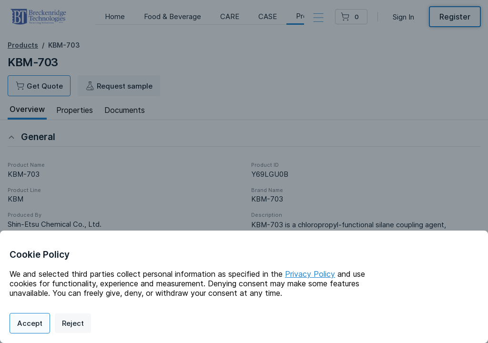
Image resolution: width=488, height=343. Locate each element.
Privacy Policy (310, 274)
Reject (73, 323)
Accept (29, 323)
